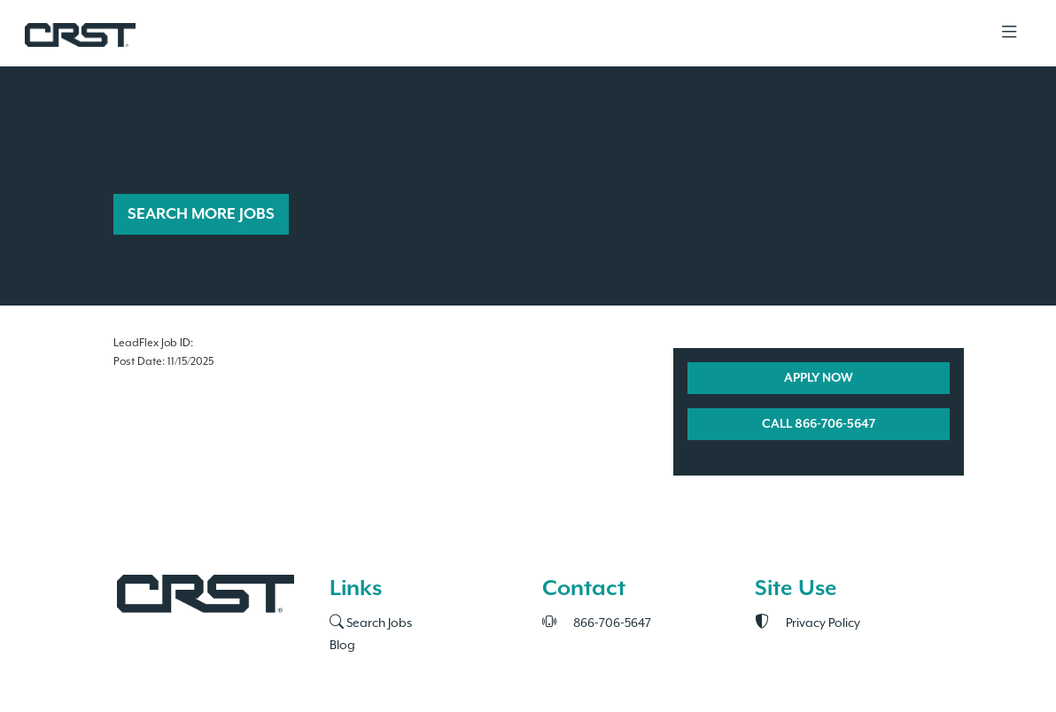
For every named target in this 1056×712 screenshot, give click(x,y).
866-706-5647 (596, 622)
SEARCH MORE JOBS (201, 214)
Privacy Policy (807, 622)
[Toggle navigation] (1009, 33)
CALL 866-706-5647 (818, 424)
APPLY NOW (818, 378)
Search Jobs (371, 623)
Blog (342, 645)
